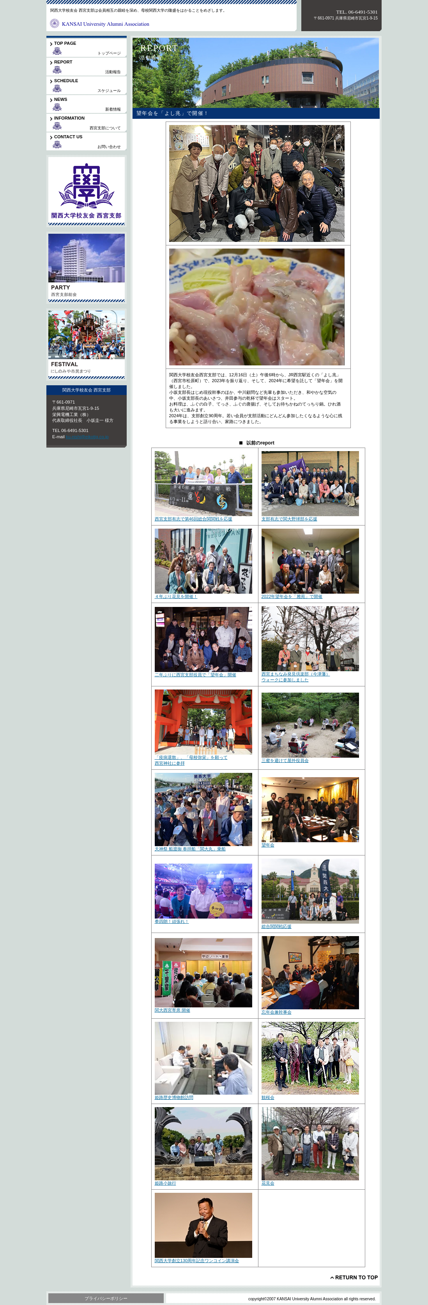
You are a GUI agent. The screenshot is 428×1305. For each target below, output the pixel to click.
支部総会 (86, 268)
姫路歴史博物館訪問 (174, 1097)
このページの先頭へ (354, 1277)
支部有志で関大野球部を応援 (289, 519)
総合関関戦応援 (277, 926)
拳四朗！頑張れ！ (172, 921)
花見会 (268, 1183)
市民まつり (86, 345)
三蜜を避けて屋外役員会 (285, 760)
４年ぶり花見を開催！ (176, 596)
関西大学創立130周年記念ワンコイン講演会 (197, 1260)
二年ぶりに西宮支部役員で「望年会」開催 (195, 674)
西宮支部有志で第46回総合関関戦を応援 (193, 519)
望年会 (268, 845)
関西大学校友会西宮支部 (100, 21)
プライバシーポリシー (106, 1298)
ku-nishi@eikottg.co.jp (87, 436)
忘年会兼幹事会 (277, 1012)
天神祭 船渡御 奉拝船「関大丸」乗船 (190, 848)
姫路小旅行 (165, 1183)
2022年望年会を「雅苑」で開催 (292, 596)
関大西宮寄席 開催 (172, 1010)
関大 (86, 191)
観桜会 (268, 1097)
